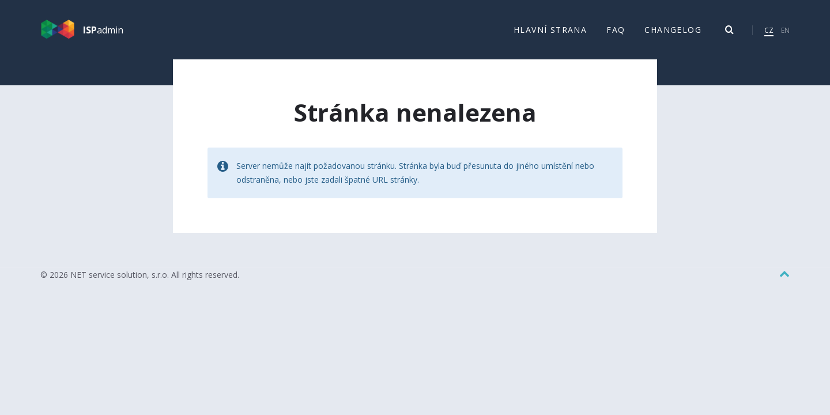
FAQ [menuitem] (615, 29)
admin (103, 30)
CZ (769, 30)
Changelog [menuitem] (672, 29)
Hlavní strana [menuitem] (550, 29)
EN (785, 30)
